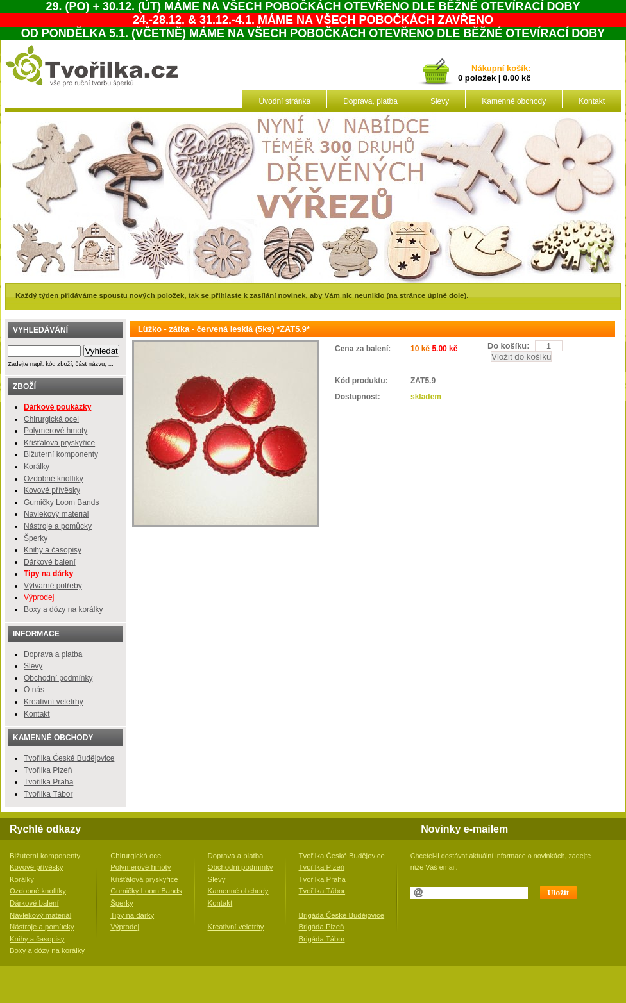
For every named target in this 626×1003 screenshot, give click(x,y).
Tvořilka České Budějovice (69, 758)
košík (515, 69)
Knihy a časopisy (52, 549)
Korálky (36, 466)
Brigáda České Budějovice (342, 915)
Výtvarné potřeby (53, 585)
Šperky (35, 538)
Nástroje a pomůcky (58, 526)
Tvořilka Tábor (48, 794)
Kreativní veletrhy (53, 701)
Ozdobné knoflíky (53, 478)
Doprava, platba (370, 101)
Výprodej (39, 597)
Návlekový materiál (56, 514)
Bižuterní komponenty (61, 454)
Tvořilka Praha (48, 781)
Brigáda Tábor (322, 939)
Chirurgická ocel (51, 419)
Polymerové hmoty (55, 430)
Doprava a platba (53, 654)
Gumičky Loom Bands (61, 502)
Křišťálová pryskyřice (59, 442)
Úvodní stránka (284, 101)
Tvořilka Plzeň (48, 770)
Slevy (439, 101)
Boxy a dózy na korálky (63, 609)
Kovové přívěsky (52, 490)
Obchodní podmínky (58, 678)
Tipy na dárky (132, 915)
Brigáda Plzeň (321, 927)
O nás (34, 689)
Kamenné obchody (514, 101)
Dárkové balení (50, 562)
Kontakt (592, 101)
